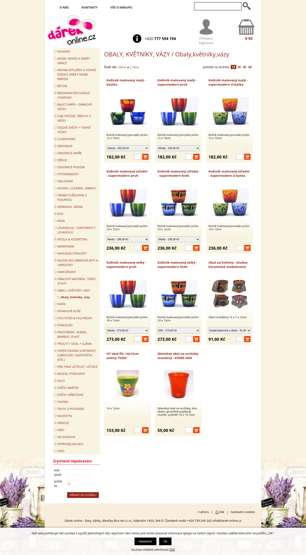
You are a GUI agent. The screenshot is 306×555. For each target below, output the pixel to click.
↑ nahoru (203, 512)
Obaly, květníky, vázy (75, 297)
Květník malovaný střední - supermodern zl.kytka (228, 173)
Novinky (63, 51)
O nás (64, 7)
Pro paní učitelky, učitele (77, 367)
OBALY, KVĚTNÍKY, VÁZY (137, 54)
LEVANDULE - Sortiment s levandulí (76, 230)
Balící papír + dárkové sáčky (74, 106)
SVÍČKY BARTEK (67, 388)
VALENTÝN (64, 416)
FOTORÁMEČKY (68, 174)
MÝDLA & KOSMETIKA (72, 239)
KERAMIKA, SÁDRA (70, 207)
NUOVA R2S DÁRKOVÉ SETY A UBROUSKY (77, 262)
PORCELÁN (64, 325)
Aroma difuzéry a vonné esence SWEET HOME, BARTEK (76, 74)
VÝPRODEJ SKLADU (70, 444)
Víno (61, 451)
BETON (62, 86)
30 (239, 67)
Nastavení (145, 541)
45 (244, 67)
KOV (60, 214)
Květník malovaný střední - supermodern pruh (126, 173)
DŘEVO (62, 160)
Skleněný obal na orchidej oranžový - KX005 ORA (177, 355)
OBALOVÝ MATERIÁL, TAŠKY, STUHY (76, 281)
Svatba (62, 402)
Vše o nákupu (121, 7)
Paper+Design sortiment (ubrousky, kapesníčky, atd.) (76, 355)
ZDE (172, 550)
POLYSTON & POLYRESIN (74, 318)
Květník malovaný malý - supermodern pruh (177, 82)
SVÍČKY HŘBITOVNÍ (70, 395)
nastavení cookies (243, 512)
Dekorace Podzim (71, 167)
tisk (222, 512)
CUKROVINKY (66, 139)
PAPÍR (61, 304)
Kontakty (90, 7)
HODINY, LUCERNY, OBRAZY (76, 188)
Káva (61, 221)
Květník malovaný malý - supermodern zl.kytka (228, 82)
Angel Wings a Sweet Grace (73, 60)
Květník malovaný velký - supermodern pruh (126, 264)
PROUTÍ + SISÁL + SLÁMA (74, 344)
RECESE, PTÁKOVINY (71, 374)
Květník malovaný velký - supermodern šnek (177, 264)
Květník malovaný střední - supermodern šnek (177, 173)
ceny (135, 67)
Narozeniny (66, 272)
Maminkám (65, 246)
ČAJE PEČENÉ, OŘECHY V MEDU (74, 118)
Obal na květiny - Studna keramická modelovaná (228, 264)
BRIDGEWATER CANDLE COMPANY (73, 95)
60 (250, 67)
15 (233, 67)
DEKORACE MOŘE (69, 153)
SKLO (61, 381)
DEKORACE (65, 146)
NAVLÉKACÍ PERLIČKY (72, 253)
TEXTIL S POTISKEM (70, 409)
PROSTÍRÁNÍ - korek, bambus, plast (72, 334)
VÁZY (60, 430)
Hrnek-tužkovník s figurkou (72, 197)
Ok (165, 541)
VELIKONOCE (66, 437)
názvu (123, 67)
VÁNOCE (63, 423)
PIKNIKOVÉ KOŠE (69, 311)
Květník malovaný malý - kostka (126, 82)
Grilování (65, 181)
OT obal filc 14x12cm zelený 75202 (122, 355)
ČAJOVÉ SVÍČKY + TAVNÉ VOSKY (74, 129)
